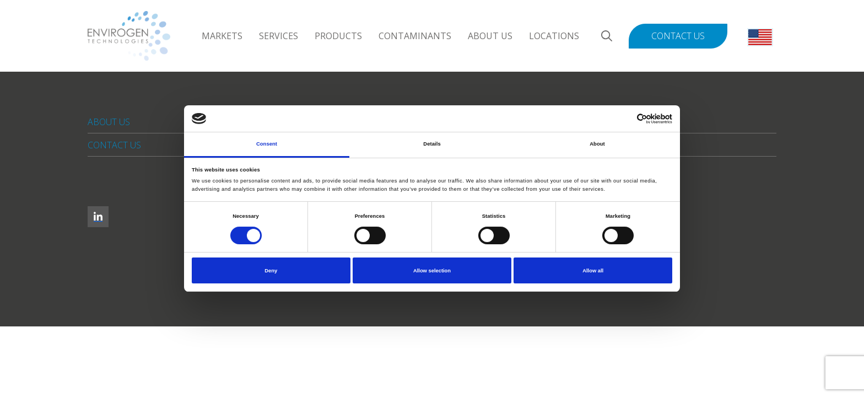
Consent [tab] (266, 144)
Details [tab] (431, 144)
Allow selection (432, 270)
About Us (490, 36)
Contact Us (678, 36)
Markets (222, 36)
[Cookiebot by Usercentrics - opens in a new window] (624, 119)
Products (338, 36)
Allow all (592, 270)
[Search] (606, 36)
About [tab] (597, 144)
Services (278, 36)
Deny (270, 270)
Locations (554, 36)
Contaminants (415, 36)
